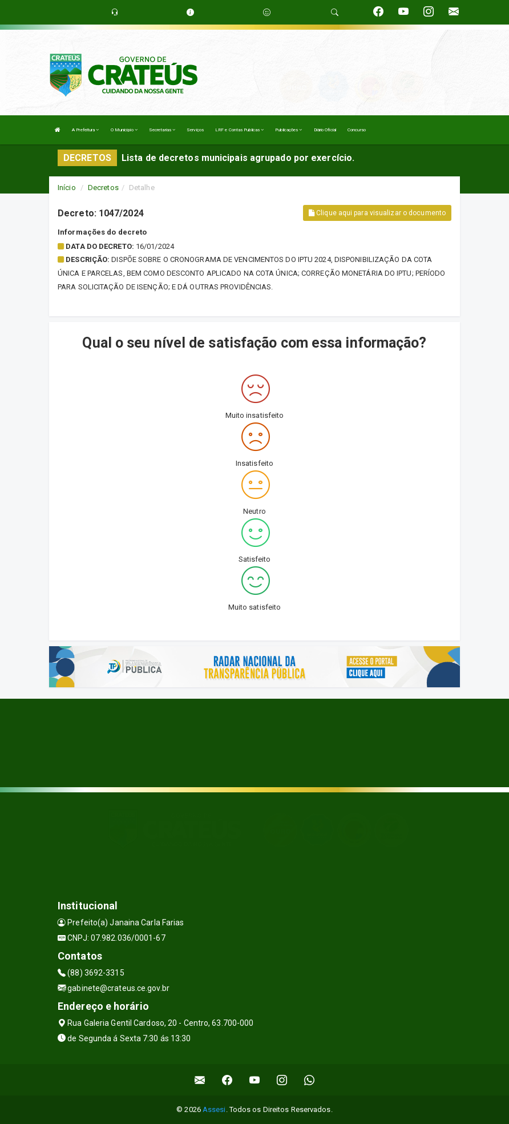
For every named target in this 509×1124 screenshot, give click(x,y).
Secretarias (162, 129)
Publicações (288, 129)
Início (67, 187)
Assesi (214, 1109)
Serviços (195, 129)
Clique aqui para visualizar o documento (377, 213)
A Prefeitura (85, 129)
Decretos (103, 187)
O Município (124, 129)
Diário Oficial (325, 129)
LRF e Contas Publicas (239, 129)
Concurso (357, 129)
